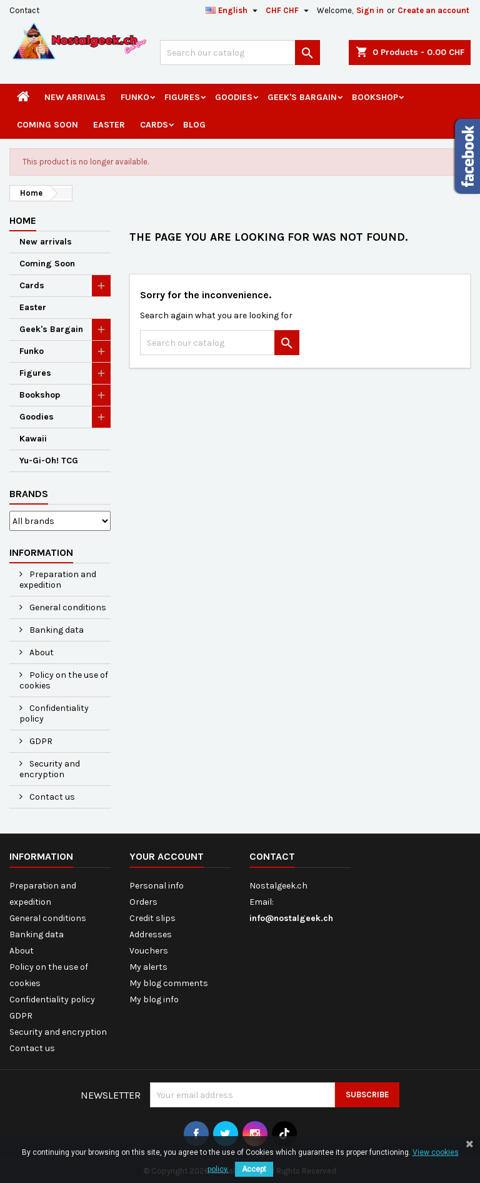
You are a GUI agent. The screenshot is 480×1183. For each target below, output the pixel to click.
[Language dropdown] (233, 10)
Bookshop (375, 97)
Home (22, 220)
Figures (182, 97)
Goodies (233, 97)
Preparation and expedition (57, 579)
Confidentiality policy (54, 713)
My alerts (148, 967)
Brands (28, 494)
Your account (166, 856)
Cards (154, 124)
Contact (24, 10)
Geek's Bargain (302, 97)
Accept (254, 1169)
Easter (109, 124)
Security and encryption (49, 769)
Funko (135, 97)
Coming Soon (47, 124)
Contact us (51, 797)
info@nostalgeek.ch (291, 918)
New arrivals (75, 97)
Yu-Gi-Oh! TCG (48, 460)
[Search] (240, 52)
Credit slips (152, 918)
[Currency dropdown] (289, 10)
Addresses (150, 934)
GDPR (40, 741)
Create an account (433, 10)
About (41, 652)
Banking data (56, 630)
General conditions (67, 607)
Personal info (156, 885)
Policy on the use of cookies (63, 680)
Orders (143, 902)
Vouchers (148, 950)
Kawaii (33, 438)
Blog (194, 124)
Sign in (370, 10)
